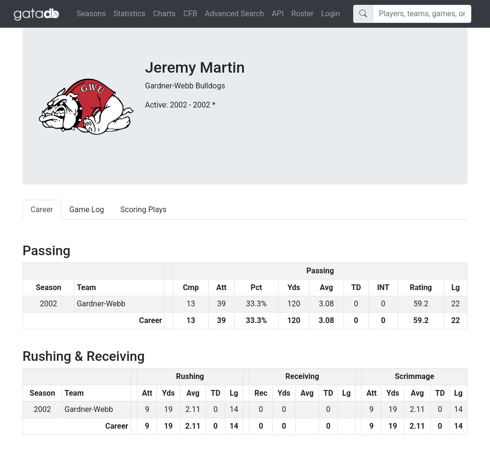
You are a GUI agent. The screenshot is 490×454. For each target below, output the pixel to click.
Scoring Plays (144, 209)
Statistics (129, 13)
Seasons (91, 13)
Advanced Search (234, 13)
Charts (164, 13)
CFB (190, 13)
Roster (302, 13)
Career (42, 209)
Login (330, 13)
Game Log (86, 209)
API (278, 13)
